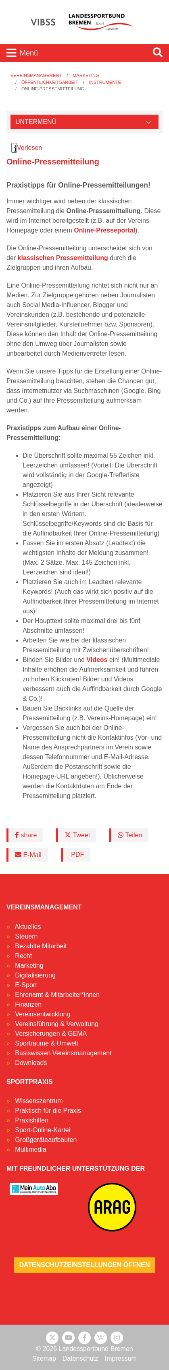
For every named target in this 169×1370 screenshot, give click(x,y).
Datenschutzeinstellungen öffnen (84, 1264)
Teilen (130, 835)
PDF (76, 854)
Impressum (121, 1358)
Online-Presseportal (104, 230)
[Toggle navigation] (73, 53)
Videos (96, 659)
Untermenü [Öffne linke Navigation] (35, 121)
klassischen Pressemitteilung (63, 257)
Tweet (77, 835)
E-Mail (28, 854)
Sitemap (44, 1358)
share (26, 835)
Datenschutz (80, 1358)
